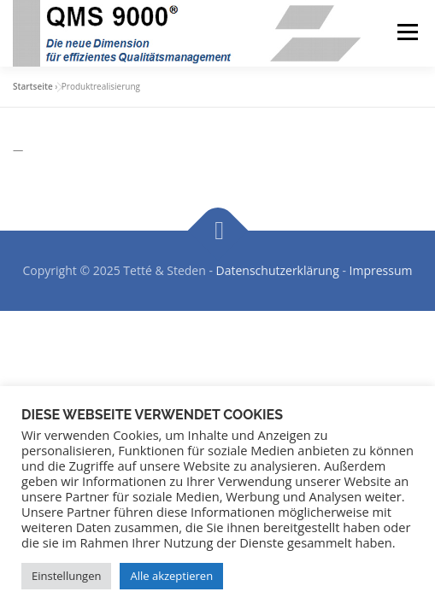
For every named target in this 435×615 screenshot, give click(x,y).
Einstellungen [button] (66, 575)
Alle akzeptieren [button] (171, 575)
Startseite (33, 86)
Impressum (381, 270)
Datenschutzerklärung (277, 270)
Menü (406, 32)
